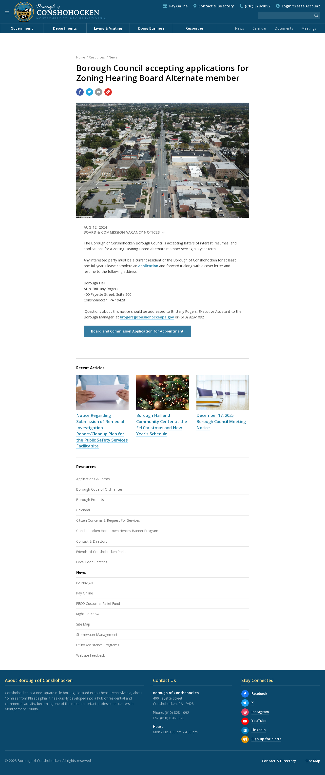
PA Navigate (86, 582)
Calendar (259, 28)
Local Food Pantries (91, 562)
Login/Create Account (301, 6)
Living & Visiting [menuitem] (108, 28)
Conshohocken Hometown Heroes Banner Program (117, 530)
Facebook (259, 693)
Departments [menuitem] (65, 28)
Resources (97, 57)
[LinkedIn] (245, 730)
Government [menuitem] (22, 28)
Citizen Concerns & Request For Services (108, 520)
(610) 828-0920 (172, 718)
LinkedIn (258, 729)
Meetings (309, 28)
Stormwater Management (96, 634)
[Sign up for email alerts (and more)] (245, 739)
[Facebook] (245, 694)
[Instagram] (245, 712)
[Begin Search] (316, 15)
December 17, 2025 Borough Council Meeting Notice (221, 421)
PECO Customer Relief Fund (98, 603)
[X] (245, 703)
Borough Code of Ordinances (99, 489)
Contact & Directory (216, 6)
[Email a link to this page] (98, 92)
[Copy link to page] (108, 92)
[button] (7, 12)
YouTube (258, 720)
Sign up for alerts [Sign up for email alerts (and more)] (266, 739)
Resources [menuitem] (195, 28)
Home (80, 57)
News (239, 28)
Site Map (83, 624)
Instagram (260, 711)
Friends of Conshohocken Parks (101, 551)
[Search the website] (285, 15)
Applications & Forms (93, 479)
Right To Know (87, 613)
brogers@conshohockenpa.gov (147, 317)
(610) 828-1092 (257, 6)
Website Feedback (90, 655)
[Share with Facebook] (80, 92)
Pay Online (178, 6)
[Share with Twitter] (89, 92)
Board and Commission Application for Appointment (137, 331)
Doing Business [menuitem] (151, 28)
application (148, 265)
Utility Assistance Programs (97, 645)
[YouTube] (245, 721)
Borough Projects (90, 499)
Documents (284, 28)
